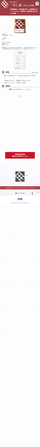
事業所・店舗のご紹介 (22, 187)
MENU (37, 4)
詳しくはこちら (35, 72)
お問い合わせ (32, 187)
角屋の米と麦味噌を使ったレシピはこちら (21, 89)
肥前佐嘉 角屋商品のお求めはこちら (20, 155)
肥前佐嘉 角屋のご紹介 (10, 187)
